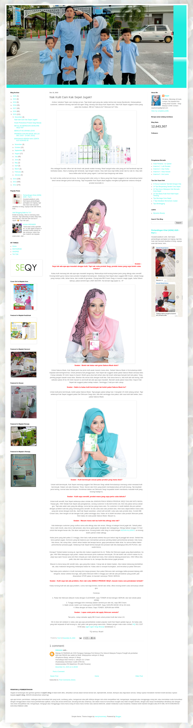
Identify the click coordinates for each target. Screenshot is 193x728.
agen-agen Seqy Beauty (94, 627)
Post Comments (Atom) (67, 680)
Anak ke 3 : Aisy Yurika (161, 169)
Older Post (139, 676)
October (18, 147)
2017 (15, 108)
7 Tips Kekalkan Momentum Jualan (165, 201)
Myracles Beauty (159, 213)
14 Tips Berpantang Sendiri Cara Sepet (166, 186)
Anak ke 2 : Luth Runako (161, 166)
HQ (134, 624)
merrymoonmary (100, 716)
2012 (15, 185)
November (18, 144)
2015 (15, 114)
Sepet (167, 96)
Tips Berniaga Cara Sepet (162, 198)
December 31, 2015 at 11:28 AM (66, 667)
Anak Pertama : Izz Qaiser (162, 164)
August (17, 153)
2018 (15, 105)
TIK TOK (15, 254)
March (17, 169)
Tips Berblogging (159, 204)
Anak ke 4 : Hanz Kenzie (161, 172)
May (16, 163)
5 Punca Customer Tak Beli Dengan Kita (167, 184)
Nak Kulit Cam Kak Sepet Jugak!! (25, 120)
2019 (15, 102)
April (16, 166)
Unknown (58, 650)
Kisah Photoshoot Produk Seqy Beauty (27, 123)
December (18, 117)
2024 (15, 99)
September (19, 150)
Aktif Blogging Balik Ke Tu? (21, 213)
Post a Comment (58, 671)
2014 (15, 179)
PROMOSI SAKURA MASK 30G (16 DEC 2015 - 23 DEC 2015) (27, 134)
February (18, 172)
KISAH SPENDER (29, 224)
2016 (15, 111)
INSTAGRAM (17, 249)
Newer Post (54, 676)
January (18, 175)
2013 (15, 182)
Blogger (118, 716)
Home (97, 676)
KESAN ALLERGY (128, 530)
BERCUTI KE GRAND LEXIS (24, 131)
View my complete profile (160, 111)
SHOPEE (15, 252)
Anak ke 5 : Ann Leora (161, 174)
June (17, 160)
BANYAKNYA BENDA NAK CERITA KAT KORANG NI (26, 139)
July (16, 156)
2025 (15, 96)
